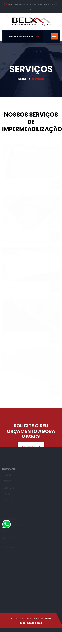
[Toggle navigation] (54, 36)
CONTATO (9, 501)
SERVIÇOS (9, 488)
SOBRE (7, 482)
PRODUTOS (10, 495)
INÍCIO (21, 79)
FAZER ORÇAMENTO (24, 36)
